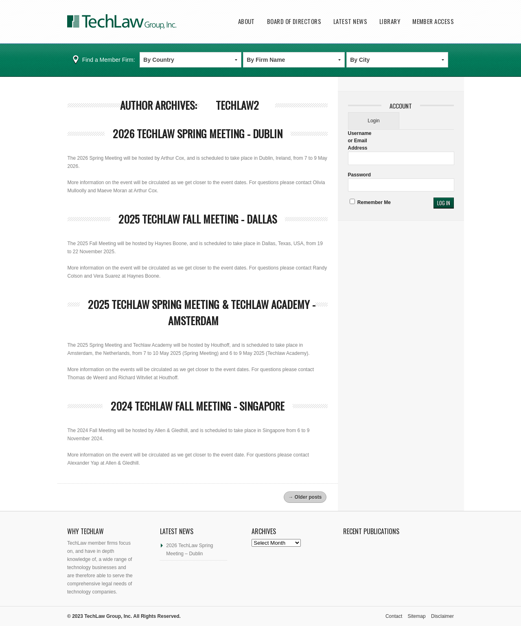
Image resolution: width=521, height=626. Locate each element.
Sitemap (417, 616)
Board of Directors (294, 21)
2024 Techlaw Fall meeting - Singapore (198, 406)
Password (359, 175)
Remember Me (370, 202)
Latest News (350, 21)
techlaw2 (237, 105)
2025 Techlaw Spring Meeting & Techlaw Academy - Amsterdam (201, 312)
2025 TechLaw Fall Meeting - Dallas (197, 219)
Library (389, 21)
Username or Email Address (360, 140)
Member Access (433, 21)
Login (373, 121)
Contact (393, 616)
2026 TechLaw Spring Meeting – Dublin (189, 549)
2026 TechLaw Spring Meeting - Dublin (197, 133)
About (246, 21)
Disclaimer (442, 616)
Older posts (305, 497)
